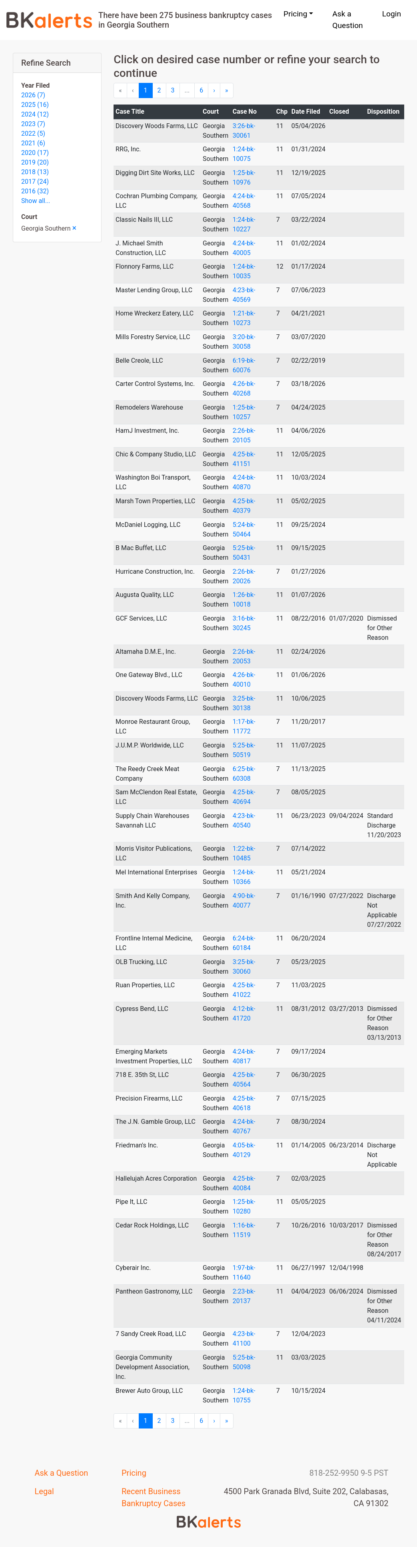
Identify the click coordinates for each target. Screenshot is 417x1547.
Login (391, 13)
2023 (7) (33, 124)
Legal (44, 1491)
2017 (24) (35, 181)
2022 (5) (33, 133)
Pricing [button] (295, 13)
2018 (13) (35, 172)
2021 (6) (33, 143)
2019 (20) (35, 162)
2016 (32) (35, 191)
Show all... (35, 201)
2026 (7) (33, 95)
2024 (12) (35, 114)
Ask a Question (347, 19)
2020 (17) (35, 153)
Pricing (134, 1473)
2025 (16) (35, 104)
